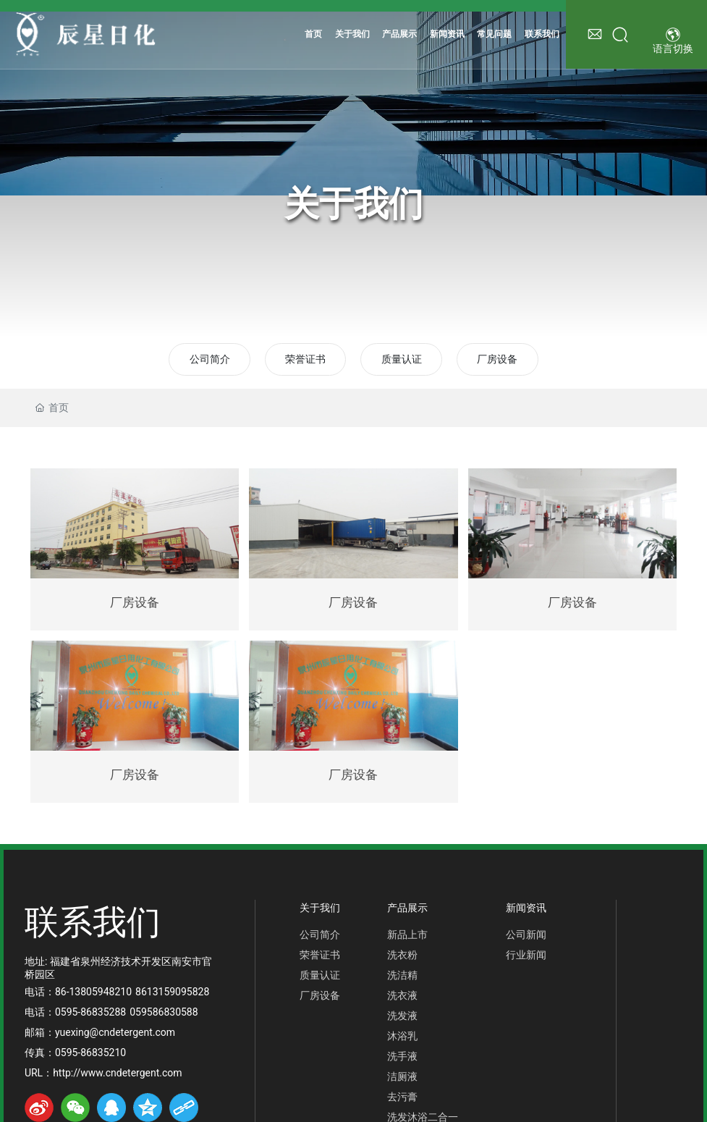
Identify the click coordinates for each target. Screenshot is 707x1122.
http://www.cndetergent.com (117, 1073)
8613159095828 (172, 991)
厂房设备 (497, 359)
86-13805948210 (93, 991)
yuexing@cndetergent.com (115, 1032)
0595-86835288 (90, 1012)
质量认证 (401, 359)
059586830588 (164, 1012)
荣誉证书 (305, 359)
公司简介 (210, 359)
